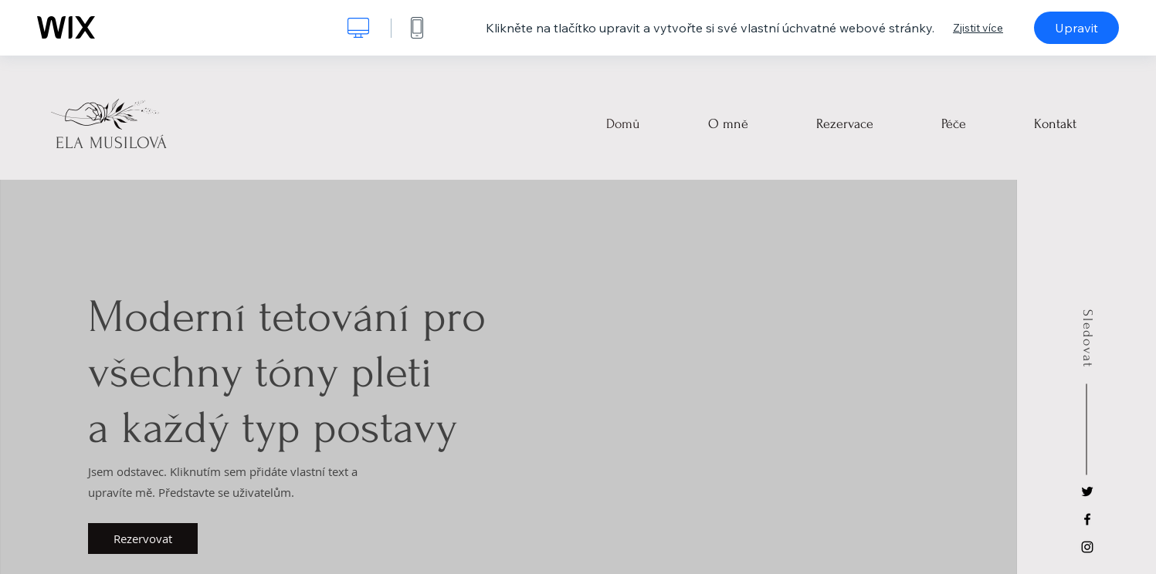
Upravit (1076, 27)
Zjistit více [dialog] (978, 28)
